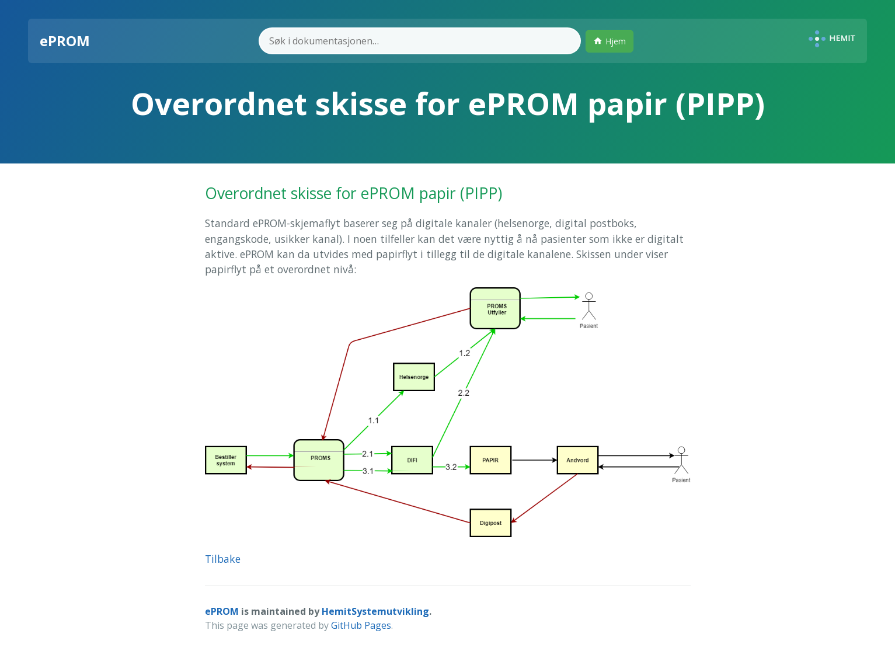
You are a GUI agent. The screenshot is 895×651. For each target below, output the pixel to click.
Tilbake (223, 559)
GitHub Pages (361, 625)
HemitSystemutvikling (375, 611)
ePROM (222, 611)
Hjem (609, 41)
